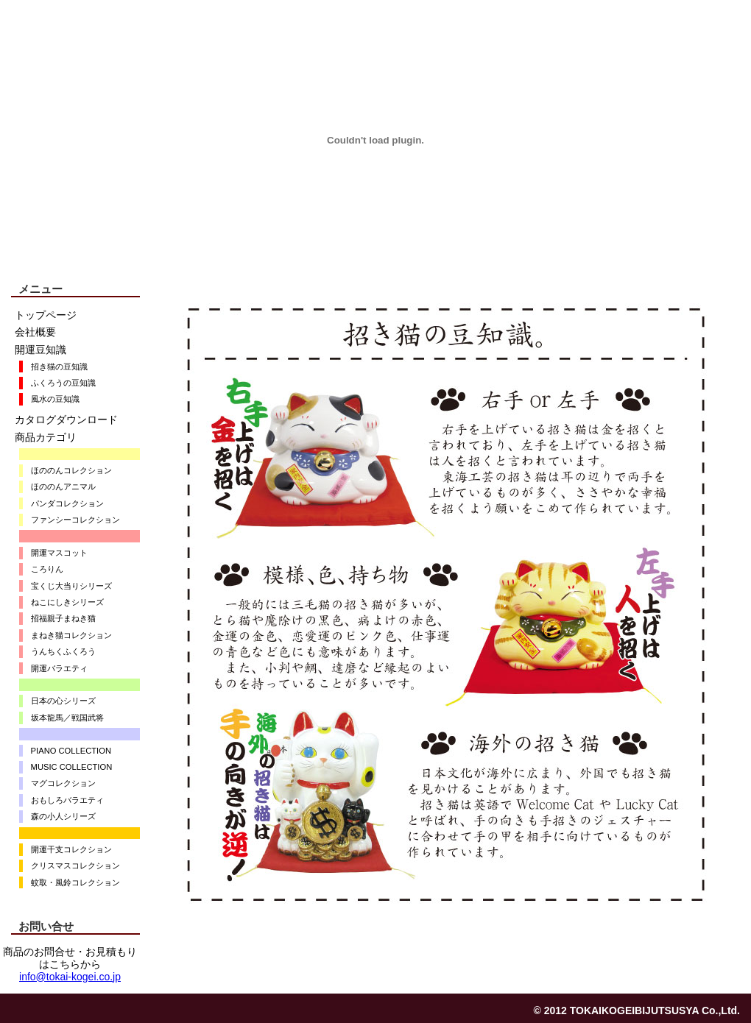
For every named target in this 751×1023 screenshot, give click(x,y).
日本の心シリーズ (59, 700)
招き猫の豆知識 (55, 366)
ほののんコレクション (67, 470)
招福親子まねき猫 (59, 618)
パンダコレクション (63, 503)
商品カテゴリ (46, 437)
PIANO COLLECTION (67, 750)
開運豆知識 (40, 349)
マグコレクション (59, 783)
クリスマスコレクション (71, 865)
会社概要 (35, 332)
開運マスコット (55, 552)
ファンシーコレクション (71, 519)
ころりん (43, 568)
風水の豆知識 (51, 398)
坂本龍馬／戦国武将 (63, 717)
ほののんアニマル (59, 486)
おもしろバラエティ (63, 800)
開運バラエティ (55, 668)
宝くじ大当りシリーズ (67, 585)
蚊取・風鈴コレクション (71, 882)
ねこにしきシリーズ (63, 602)
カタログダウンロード (66, 419)
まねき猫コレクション (67, 635)
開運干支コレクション (67, 849)
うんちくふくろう (59, 651)
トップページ (46, 315)
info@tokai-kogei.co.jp (70, 977)
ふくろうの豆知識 (59, 382)
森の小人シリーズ (59, 816)
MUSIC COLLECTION (68, 766)
